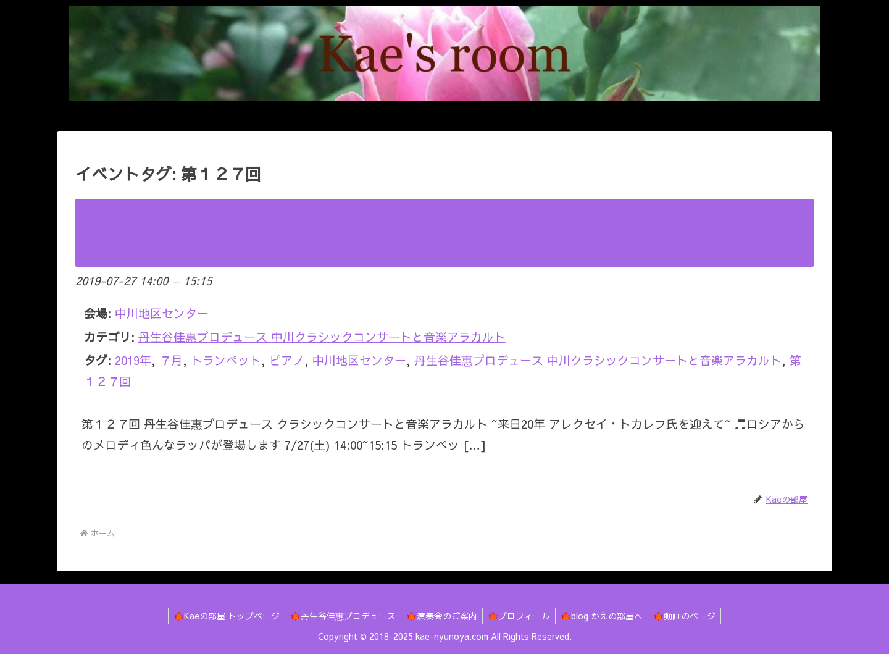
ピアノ (286, 360)
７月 (171, 360)
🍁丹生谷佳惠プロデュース (339, 616)
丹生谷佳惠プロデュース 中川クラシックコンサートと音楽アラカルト (322, 337)
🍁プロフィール (520, 616)
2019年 (133, 360)
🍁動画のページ (690, 616)
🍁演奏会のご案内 (440, 616)
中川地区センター (359, 360)
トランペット (226, 360)
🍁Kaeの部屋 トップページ (220, 616)
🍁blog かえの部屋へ (605, 616)
